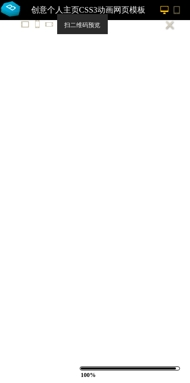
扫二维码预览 (82, 25)
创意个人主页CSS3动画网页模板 (88, 10)
